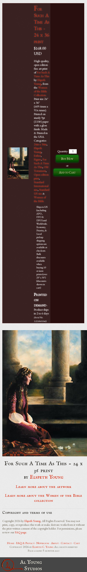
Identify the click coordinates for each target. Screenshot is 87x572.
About (55, 543)
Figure (37, 159)
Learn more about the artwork (43, 486)
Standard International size (41, 186)
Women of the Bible (40, 199)
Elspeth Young (39, 82)
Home (10, 543)
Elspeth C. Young (43, 547)
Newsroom (42, 543)
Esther (37, 156)
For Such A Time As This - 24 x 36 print (41, 25)
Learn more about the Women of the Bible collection (43, 498)
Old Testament (41, 169)
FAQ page (20, 532)
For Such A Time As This (42, 74)
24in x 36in (40, 144)
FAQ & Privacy (25, 543)
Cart (77, 543)
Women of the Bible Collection (40, 91)
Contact (66, 543)
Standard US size (41, 191)
